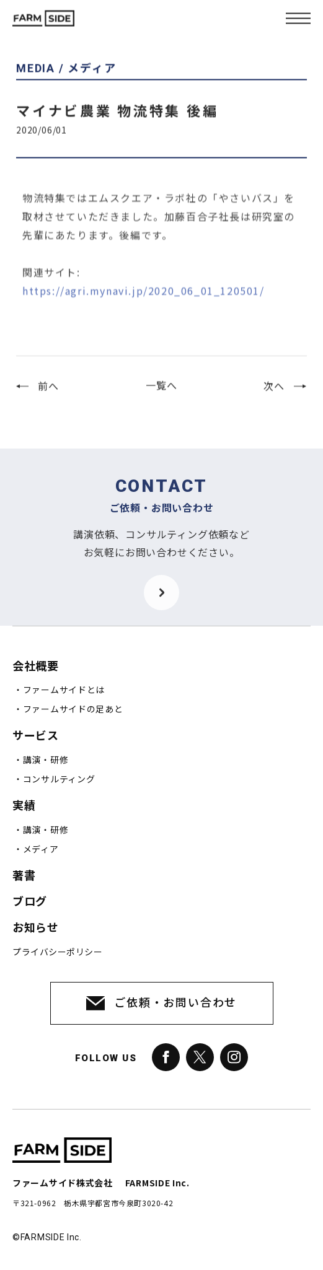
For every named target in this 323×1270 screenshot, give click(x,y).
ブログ (29, 901)
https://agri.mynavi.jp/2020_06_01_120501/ (143, 304)
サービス (35, 735)
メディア (41, 849)
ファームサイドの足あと (73, 709)
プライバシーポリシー (57, 952)
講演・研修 (46, 760)
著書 (23, 875)
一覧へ (161, 392)
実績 (23, 805)
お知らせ (35, 927)
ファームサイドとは (64, 690)
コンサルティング (59, 779)
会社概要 (35, 666)
